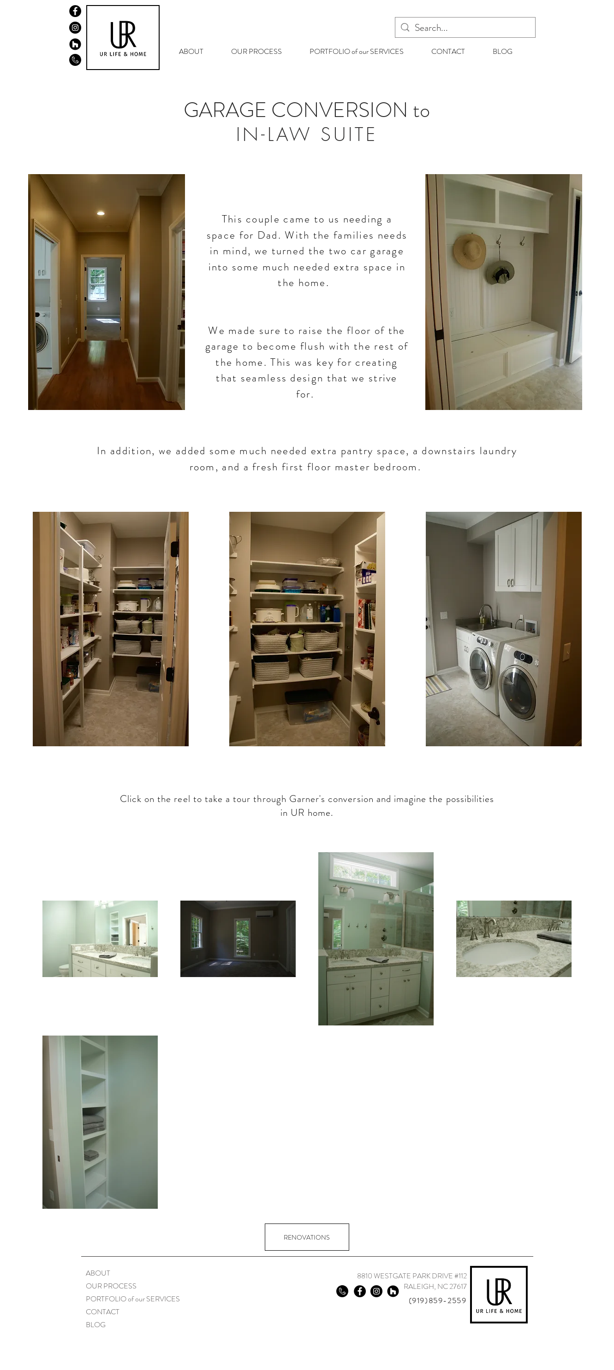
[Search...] (465, 28)
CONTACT (102, 1311)
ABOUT (98, 1273)
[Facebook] (75, 11)
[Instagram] (75, 28)
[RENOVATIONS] (307, 1237)
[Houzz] (75, 44)
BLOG (96, 1324)
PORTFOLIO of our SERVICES (133, 1299)
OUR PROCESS (111, 1286)
